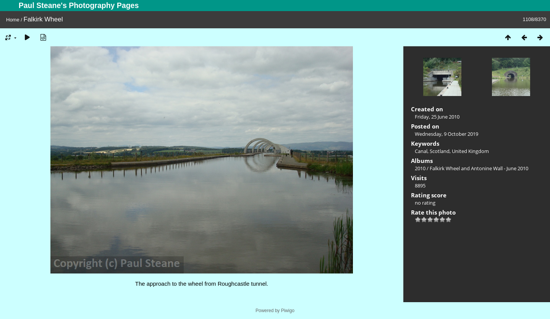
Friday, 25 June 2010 (437, 116)
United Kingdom (470, 151)
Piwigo (287, 310)
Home (12, 20)
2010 (420, 168)
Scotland (440, 151)
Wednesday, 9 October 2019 (446, 133)
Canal (421, 151)
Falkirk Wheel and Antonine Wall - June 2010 (479, 168)
